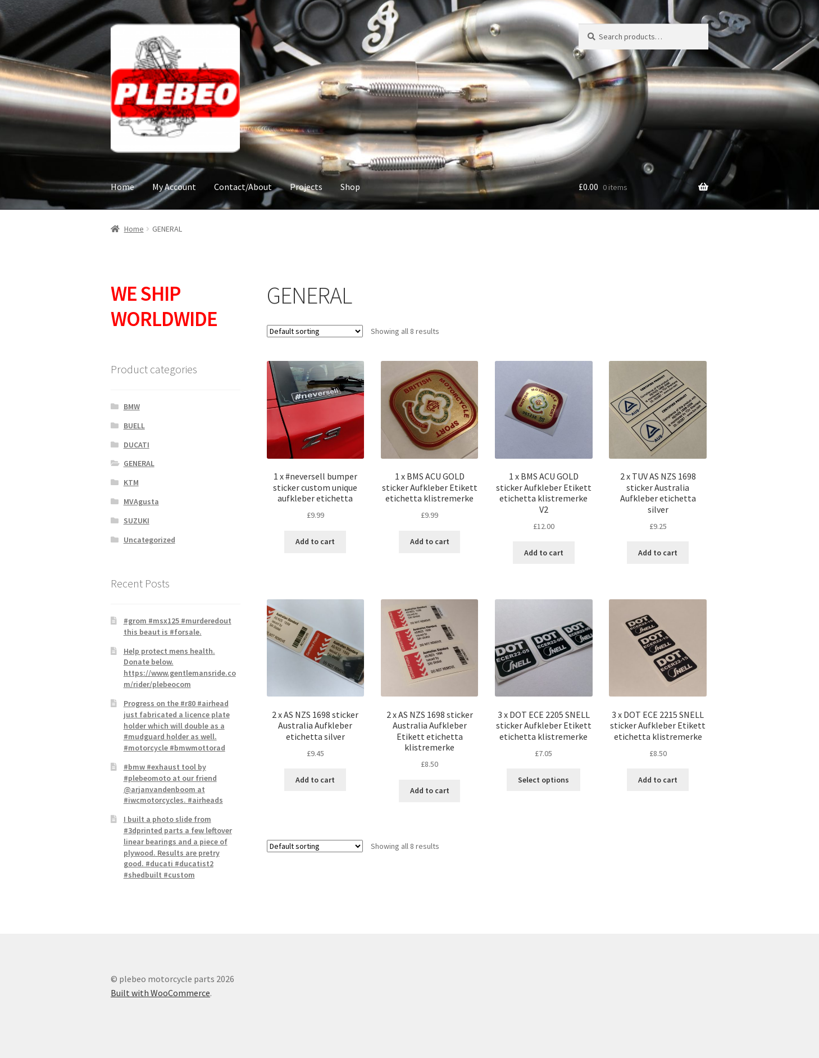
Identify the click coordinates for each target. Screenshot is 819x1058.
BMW (132, 406)
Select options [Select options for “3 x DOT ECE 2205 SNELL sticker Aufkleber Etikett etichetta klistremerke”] (543, 780)
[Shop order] (315, 331)
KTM (131, 482)
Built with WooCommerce (160, 992)
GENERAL (139, 463)
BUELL (134, 426)
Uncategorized (149, 540)
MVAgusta (141, 501)
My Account (174, 186)
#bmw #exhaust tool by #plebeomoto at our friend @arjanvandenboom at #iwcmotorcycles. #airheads (173, 783)
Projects (306, 186)
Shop (350, 186)
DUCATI (136, 445)
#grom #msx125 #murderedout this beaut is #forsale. (177, 626)
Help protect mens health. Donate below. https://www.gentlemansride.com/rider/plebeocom (180, 667)
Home (122, 186)
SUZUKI (136, 521)
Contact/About (243, 186)
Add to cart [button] (315, 541)
